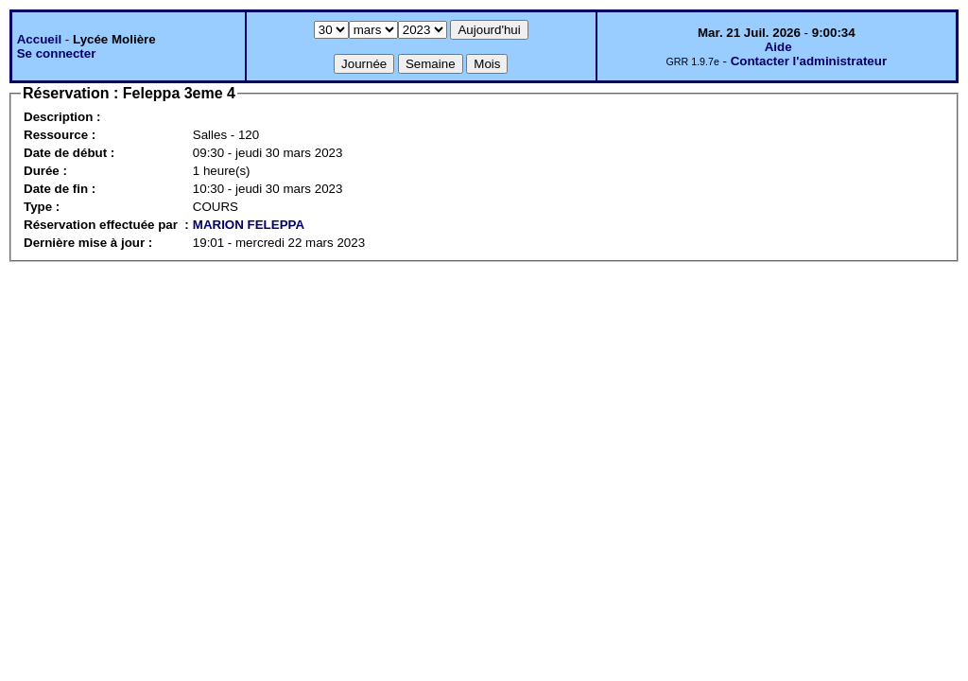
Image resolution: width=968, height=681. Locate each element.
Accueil (39, 39)
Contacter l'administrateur (809, 61)
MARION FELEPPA (248, 225)
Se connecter (56, 53)
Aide (778, 47)
